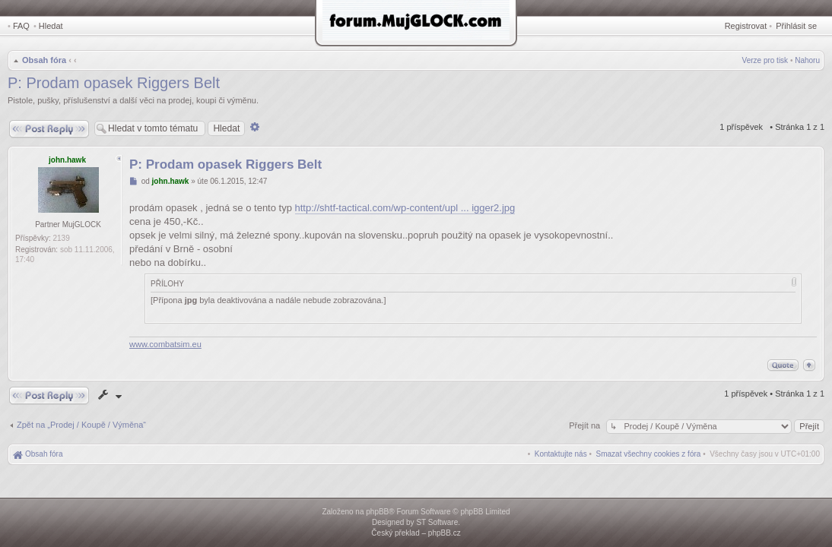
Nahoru (807, 60)
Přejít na (585, 425)
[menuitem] (648, 454)
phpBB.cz (444, 533)
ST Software (437, 522)
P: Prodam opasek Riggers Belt (114, 82)
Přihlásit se (796, 25)
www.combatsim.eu (165, 344)
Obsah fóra (44, 60)
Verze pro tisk (765, 60)
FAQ (21, 25)
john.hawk (67, 160)
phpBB (377, 511)
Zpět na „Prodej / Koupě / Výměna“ (81, 424)
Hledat (51, 25)
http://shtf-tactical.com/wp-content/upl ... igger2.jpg (405, 207)
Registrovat (746, 25)
